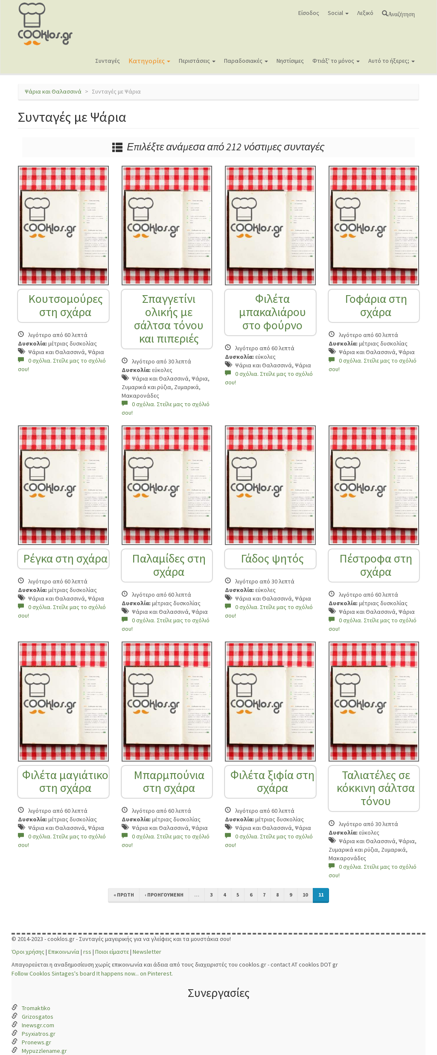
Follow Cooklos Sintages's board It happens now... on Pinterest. (92, 973)
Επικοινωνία (63, 951)
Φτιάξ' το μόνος (336, 60)
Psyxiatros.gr (38, 1033)
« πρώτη (124, 894)
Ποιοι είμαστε (112, 951)
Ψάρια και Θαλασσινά (53, 91)
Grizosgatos (37, 1016)
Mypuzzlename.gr (44, 1051)
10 (305, 894)
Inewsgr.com (38, 1025)
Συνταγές (107, 60)
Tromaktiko (36, 1008)
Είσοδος (308, 13)
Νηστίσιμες (290, 60)
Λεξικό (365, 13)
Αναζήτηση (401, 13)
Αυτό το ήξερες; (391, 60)
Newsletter (147, 951)
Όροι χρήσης (28, 951)
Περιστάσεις (197, 60)
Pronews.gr (36, 1042)
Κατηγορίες (149, 60)
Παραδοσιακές (246, 60)
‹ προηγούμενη (164, 894)
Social (338, 13)
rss (87, 951)
